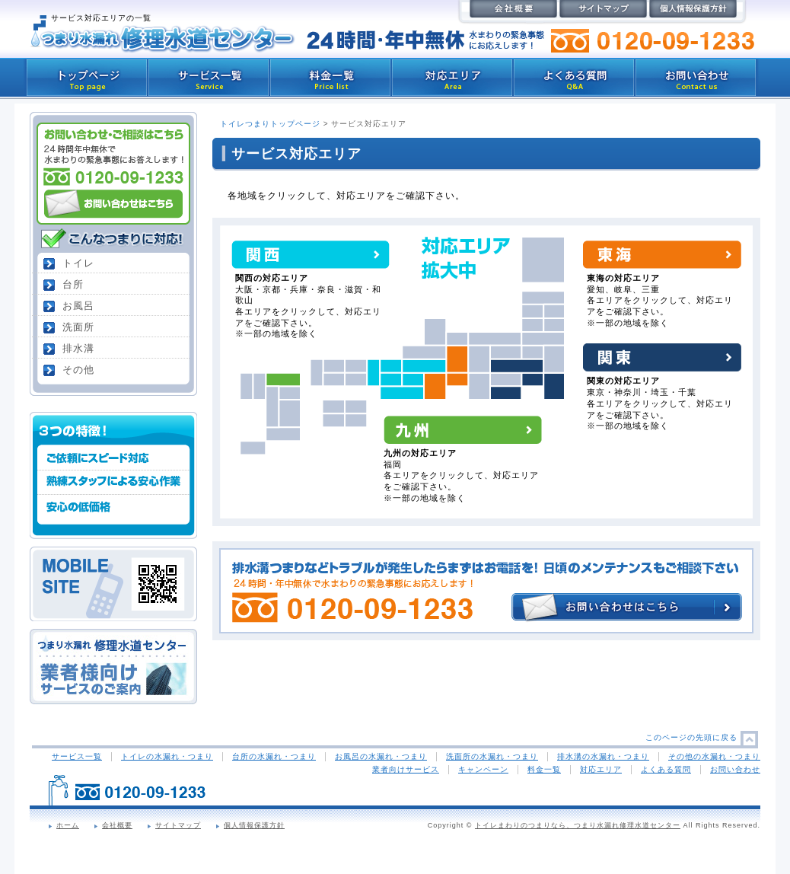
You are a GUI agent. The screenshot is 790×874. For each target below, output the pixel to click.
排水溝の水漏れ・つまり (603, 756)
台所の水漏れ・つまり (274, 756)
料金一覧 (544, 769)
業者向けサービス (405, 769)
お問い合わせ (735, 769)
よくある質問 (666, 769)
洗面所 (78, 327)
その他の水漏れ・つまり (714, 756)
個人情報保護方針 (254, 825)
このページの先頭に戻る (691, 737)
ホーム (67, 825)
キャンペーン (483, 769)
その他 (78, 369)
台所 (73, 284)
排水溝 (78, 348)
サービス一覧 (77, 756)
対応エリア (601, 769)
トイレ (78, 263)
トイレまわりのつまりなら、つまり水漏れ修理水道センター (577, 825)
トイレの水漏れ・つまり (167, 756)
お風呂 (78, 305)
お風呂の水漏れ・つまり (381, 756)
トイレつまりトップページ (270, 124)
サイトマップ (178, 825)
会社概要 (117, 825)
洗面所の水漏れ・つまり (492, 756)
